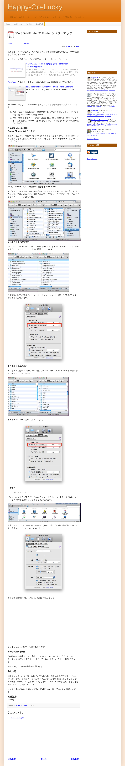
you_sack (94, 129)
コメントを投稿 (17, 718)
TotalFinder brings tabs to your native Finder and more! (49, 87)
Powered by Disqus (93, 139)
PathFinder (12, 82)
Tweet (10, 44)
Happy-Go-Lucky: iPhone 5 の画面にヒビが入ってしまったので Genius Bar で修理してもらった (102, 115)
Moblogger (18, 24)
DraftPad (39, 24)
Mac (78, 46)
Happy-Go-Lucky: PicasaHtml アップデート (97, 90)
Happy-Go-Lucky (35, 7)
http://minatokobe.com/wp (99, 120)
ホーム (44, 759)
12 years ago (108, 116)
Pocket (26, 44)
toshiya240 (94, 77)
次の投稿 (12, 759)
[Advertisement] (43, 738)
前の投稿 (75, 759)
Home (8, 24)
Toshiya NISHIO (20, 705)
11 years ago (112, 90)
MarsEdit (29, 24)
